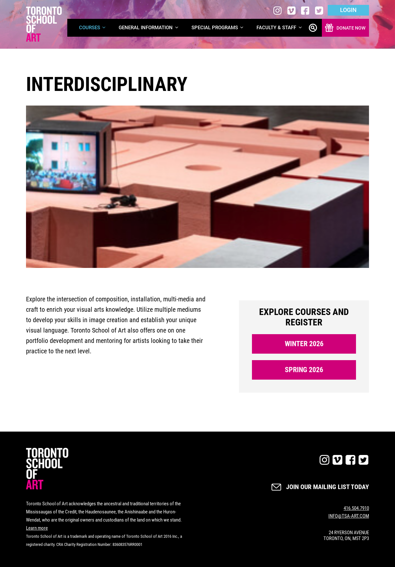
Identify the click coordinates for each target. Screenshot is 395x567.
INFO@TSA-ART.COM (348, 516)
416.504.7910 (356, 508)
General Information (149, 27)
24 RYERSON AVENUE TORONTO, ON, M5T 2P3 (346, 535)
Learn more (37, 528)
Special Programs (217, 27)
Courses (93, 27)
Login (348, 9)
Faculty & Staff (280, 27)
